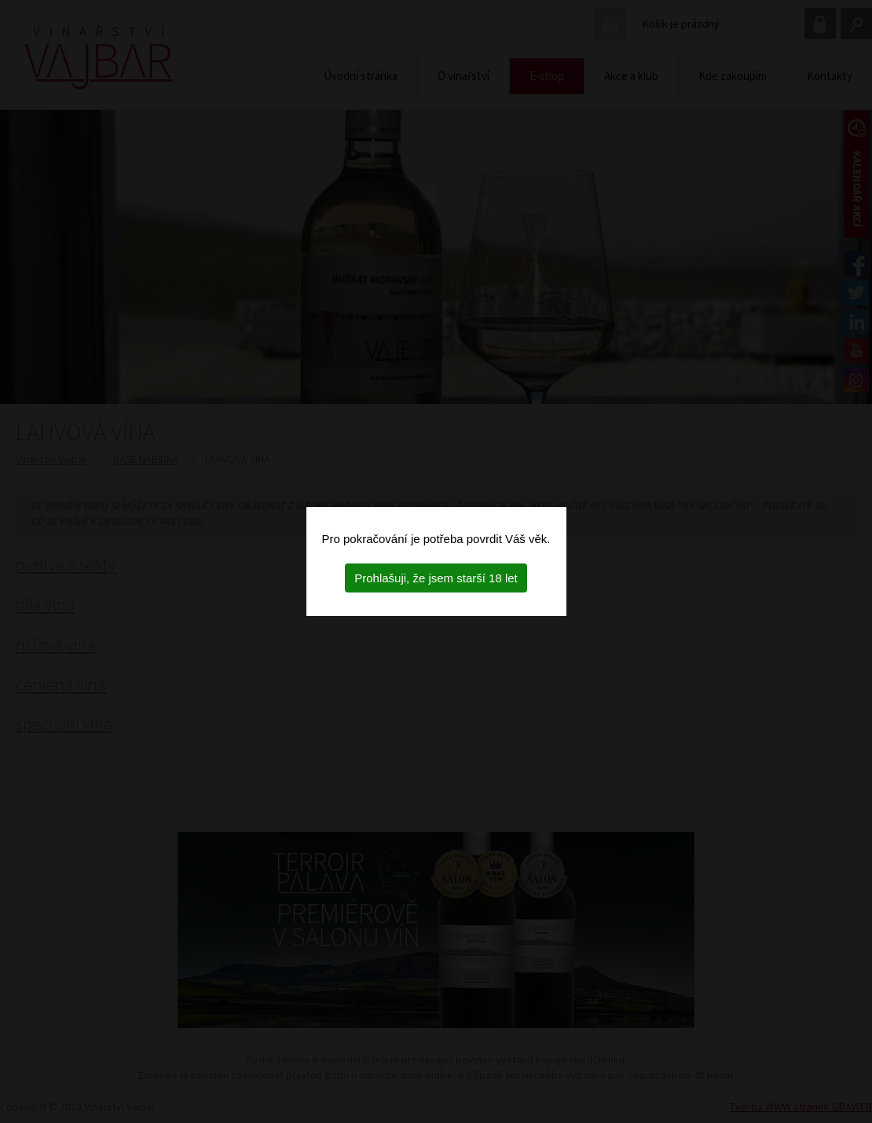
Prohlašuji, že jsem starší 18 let (436, 578)
